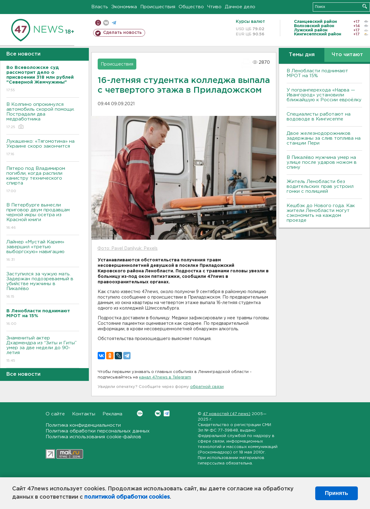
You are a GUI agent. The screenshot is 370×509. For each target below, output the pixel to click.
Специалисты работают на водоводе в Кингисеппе (319, 116)
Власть (99, 7)
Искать (364, 6)
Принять (336, 493)
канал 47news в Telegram (165, 377)
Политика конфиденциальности (83, 425)
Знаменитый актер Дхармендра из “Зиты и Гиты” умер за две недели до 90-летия (42, 349)
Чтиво (214, 7)
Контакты (83, 414)
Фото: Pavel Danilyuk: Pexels (127, 248)
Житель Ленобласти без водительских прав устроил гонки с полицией (320, 186)
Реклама (112, 414)
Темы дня (302, 54)
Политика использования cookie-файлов (93, 437)
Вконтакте (140, 413)
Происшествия (157, 7)
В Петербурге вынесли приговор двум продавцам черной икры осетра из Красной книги (42, 216)
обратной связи (207, 387)
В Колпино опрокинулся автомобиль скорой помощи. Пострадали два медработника (42, 116)
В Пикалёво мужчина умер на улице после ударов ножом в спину (322, 162)
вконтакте (106, 23)
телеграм (114, 23)
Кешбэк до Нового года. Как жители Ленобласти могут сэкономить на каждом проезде (321, 213)
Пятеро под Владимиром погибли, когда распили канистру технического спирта (42, 180)
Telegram (166, 413)
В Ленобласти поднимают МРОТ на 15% (317, 73)
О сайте (55, 414)
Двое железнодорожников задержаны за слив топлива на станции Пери (324, 138)
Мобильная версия (98, 23)
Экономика (124, 7)
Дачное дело (240, 7)
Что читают (347, 54)
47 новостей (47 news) (226, 414)
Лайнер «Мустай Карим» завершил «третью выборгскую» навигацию (42, 251)
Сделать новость (122, 32)
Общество (191, 7)
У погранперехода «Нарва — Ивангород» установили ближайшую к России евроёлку (324, 95)
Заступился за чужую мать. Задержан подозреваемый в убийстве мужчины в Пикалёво (42, 285)
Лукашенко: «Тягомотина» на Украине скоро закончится (42, 148)
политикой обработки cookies (127, 497)
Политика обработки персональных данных (98, 431)
